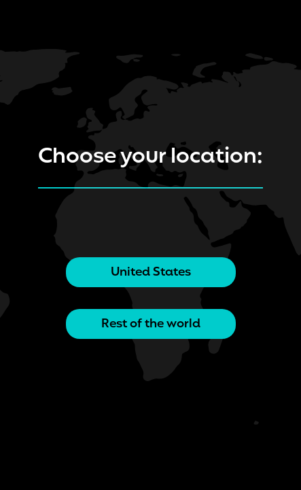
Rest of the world (150, 323)
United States (151, 272)
